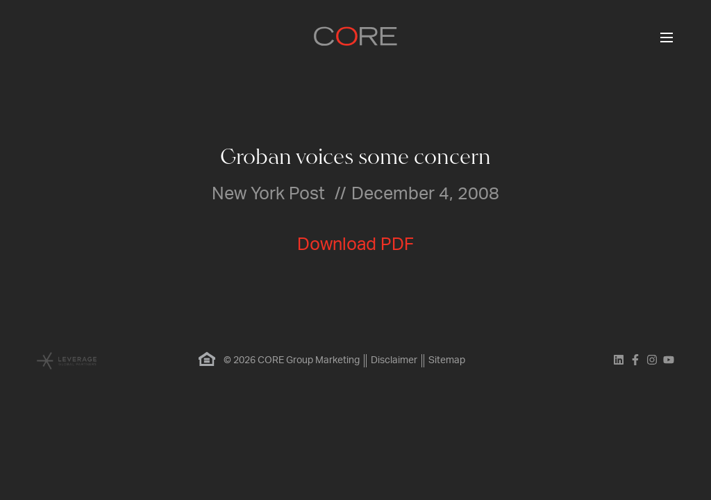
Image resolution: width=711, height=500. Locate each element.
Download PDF (355, 244)
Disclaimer (394, 360)
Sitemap (446, 360)
